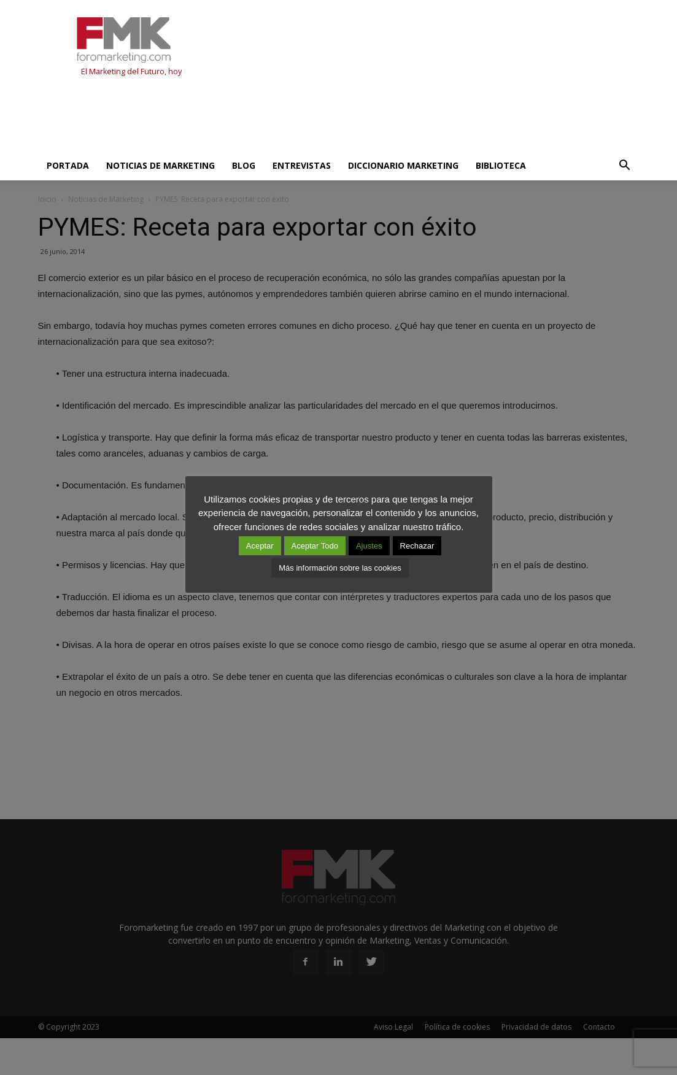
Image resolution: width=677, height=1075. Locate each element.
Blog (243, 165)
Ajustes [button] (369, 545)
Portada (68, 165)
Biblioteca (501, 165)
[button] (625, 165)
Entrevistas (302, 165)
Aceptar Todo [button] (315, 545)
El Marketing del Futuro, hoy (131, 71)
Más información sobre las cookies (340, 567)
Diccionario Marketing (403, 165)
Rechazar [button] (417, 545)
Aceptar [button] (260, 545)
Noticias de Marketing (160, 165)
